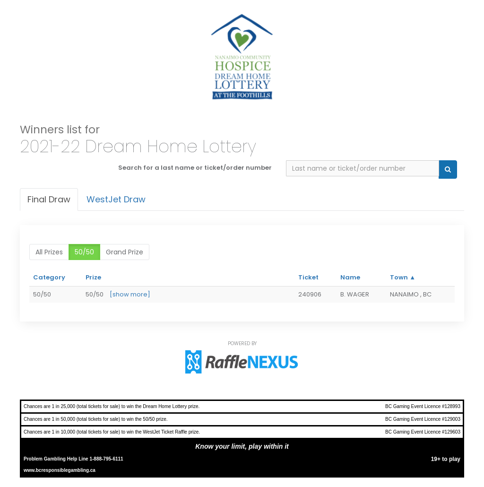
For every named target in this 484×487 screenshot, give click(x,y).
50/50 (84, 252)
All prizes (49, 252)
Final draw (48, 199)
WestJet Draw (116, 199)
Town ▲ (402, 277)
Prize (93, 277)
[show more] (130, 294)
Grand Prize (124, 252)
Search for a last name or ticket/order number (195, 167)
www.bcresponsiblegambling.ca (59, 470)
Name (350, 277)
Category (49, 277)
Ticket (308, 277)
